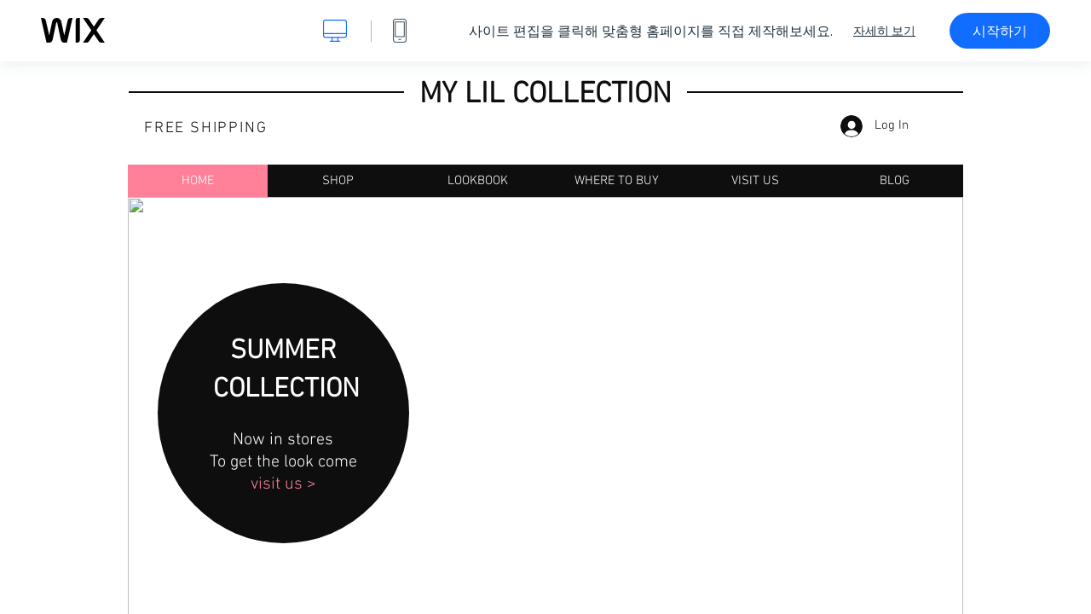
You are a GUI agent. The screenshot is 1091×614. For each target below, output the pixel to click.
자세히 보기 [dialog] (884, 30)
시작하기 (1000, 30)
